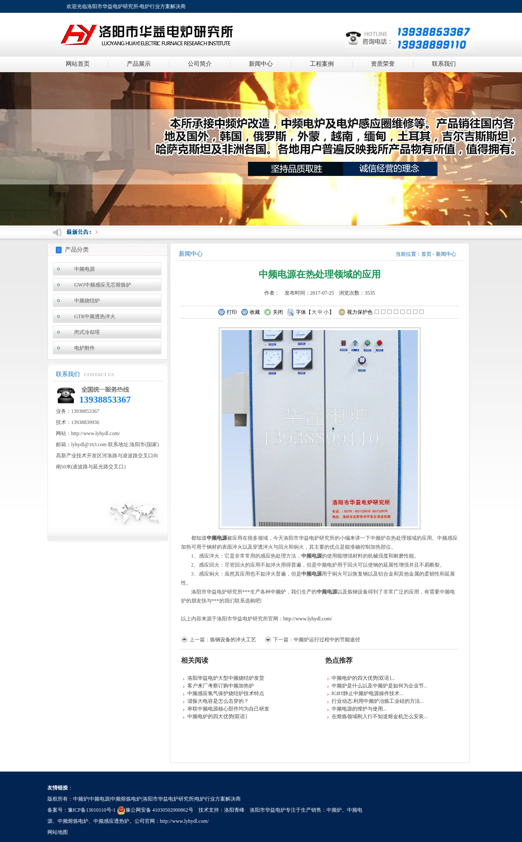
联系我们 (444, 64)
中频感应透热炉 (111, 821)
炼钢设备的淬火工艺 (233, 640)
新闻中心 (261, 64)
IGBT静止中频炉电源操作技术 (366, 693)
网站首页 (78, 64)
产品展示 (139, 64)
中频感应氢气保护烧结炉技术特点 (225, 693)
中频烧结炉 (87, 301)
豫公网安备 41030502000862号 (155, 810)
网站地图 (57, 832)
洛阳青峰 (234, 810)
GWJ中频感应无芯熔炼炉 (102, 285)
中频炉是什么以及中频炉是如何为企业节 (378, 686)
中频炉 (278, 592)
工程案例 (322, 64)
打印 (227, 312)
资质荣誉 (383, 64)
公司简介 (200, 64)
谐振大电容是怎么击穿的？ (218, 701)
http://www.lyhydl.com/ (307, 619)
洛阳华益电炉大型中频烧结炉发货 (225, 678)
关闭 (273, 312)
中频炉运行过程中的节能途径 (327, 640)
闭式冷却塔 (87, 332)
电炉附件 (84, 348)
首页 (426, 254)
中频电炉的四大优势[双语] (217, 716)
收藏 (250, 312)
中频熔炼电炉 (73, 821)
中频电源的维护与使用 (357, 709)
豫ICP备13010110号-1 (92, 810)
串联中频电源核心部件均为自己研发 (228, 709)
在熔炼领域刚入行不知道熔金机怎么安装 (378, 716)
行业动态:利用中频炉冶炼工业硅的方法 (376, 701)
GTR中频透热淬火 (94, 316)
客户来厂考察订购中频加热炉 (220, 686)
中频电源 (84, 269)
